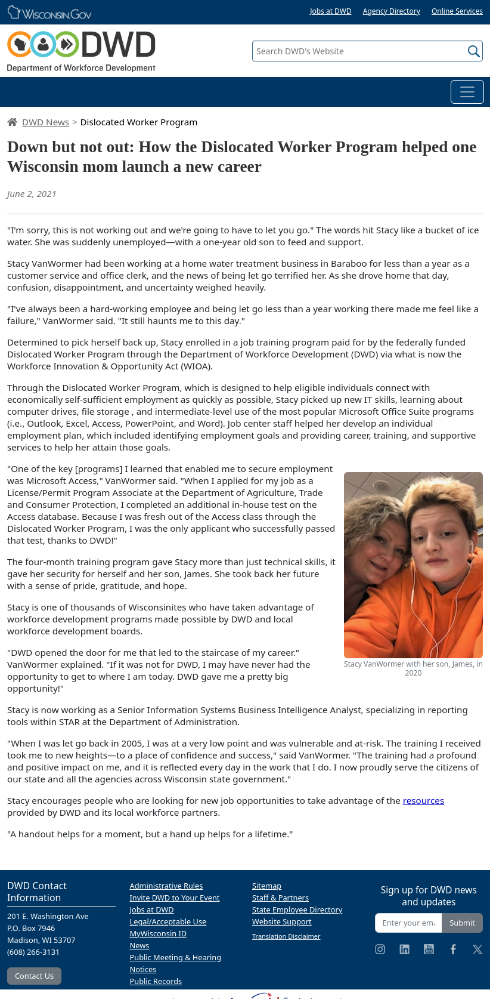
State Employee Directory (297, 909)
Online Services (457, 11)
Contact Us (34, 975)
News (140, 945)
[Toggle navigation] (467, 92)
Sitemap (266, 885)
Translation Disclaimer (286, 936)
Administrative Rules (166, 885)
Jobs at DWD (331, 11)
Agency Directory (391, 11)
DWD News (45, 122)
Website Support (282, 921)
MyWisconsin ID (158, 933)
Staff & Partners (280, 897)
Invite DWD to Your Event (175, 897)
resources (423, 800)
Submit (462, 922)
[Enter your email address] (409, 923)
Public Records (156, 981)
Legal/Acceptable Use (168, 921)
